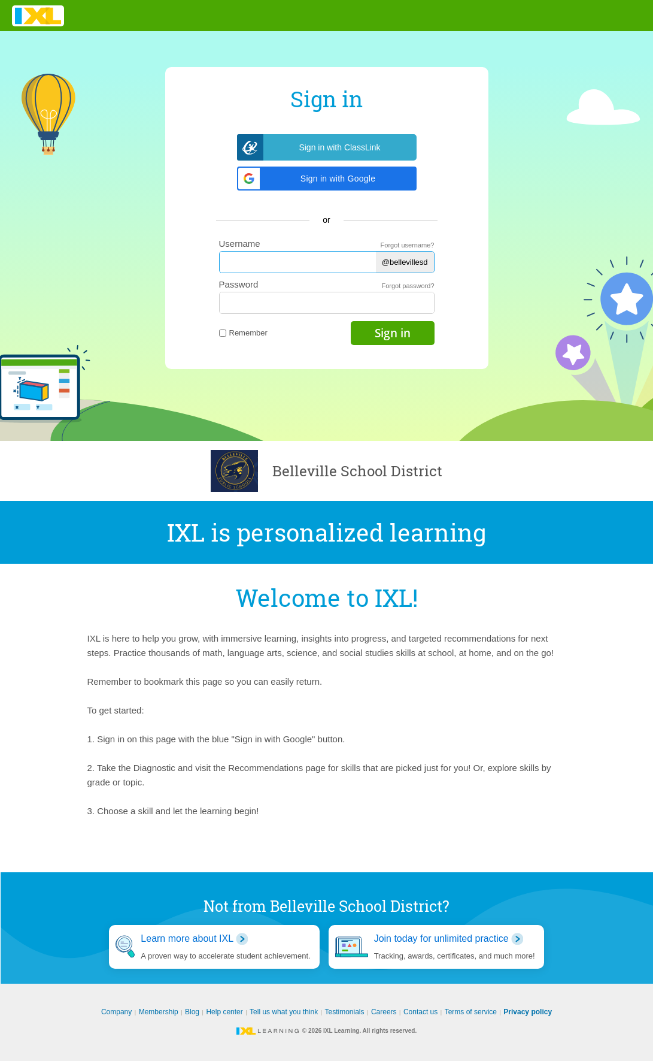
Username (239, 243)
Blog (192, 1012)
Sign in (393, 333)
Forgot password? (407, 285)
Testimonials (345, 1012)
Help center (224, 1012)
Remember (243, 332)
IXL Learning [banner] (38, 15)
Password (239, 284)
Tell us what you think (284, 1012)
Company (116, 1012)
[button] (327, 179)
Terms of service (471, 1012)
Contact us (420, 1012)
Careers (384, 1012)
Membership (158, 1012)
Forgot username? (408, 245)
